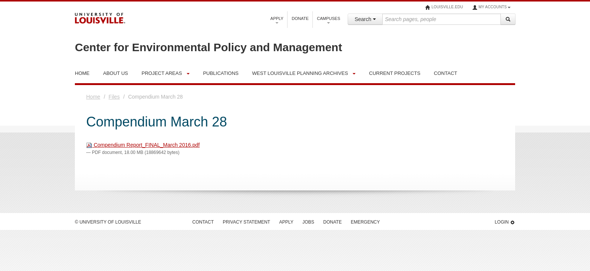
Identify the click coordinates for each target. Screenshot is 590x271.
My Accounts (491, 7)
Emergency (365, 222)
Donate (300, 18)
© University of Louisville (108, 222)
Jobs (308, 222)
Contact (203, 222)
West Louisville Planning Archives (300, 73)
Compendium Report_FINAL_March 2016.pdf (143, 145)
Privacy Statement (246, 222)
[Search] (507, 19)
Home (93, 97)
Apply (277, 20)
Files (114, 97)
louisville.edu (444, 7)
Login (505, 222)
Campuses (328, 20)
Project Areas (161, 73)
